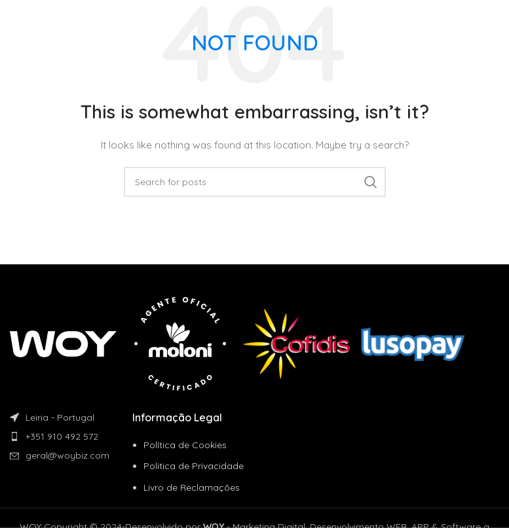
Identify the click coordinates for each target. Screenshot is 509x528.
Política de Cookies (185, 445)
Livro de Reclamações (191, 487)
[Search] (255, 182)
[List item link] (71, 436)
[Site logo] (55, 19)
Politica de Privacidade (193, 466)
